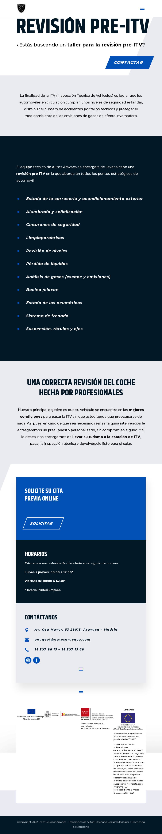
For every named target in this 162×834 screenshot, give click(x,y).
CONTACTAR (128, 62)
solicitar (41, 523)
